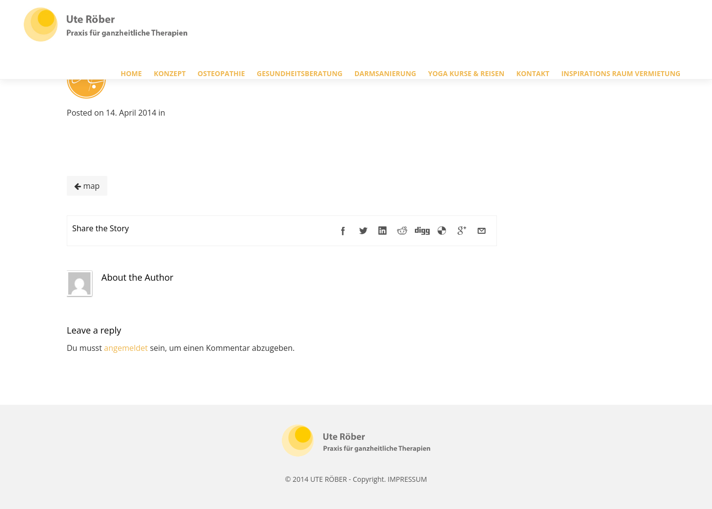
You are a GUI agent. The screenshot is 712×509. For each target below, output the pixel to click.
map (87, 185)
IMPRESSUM (407, 479)
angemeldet (126, 347)
